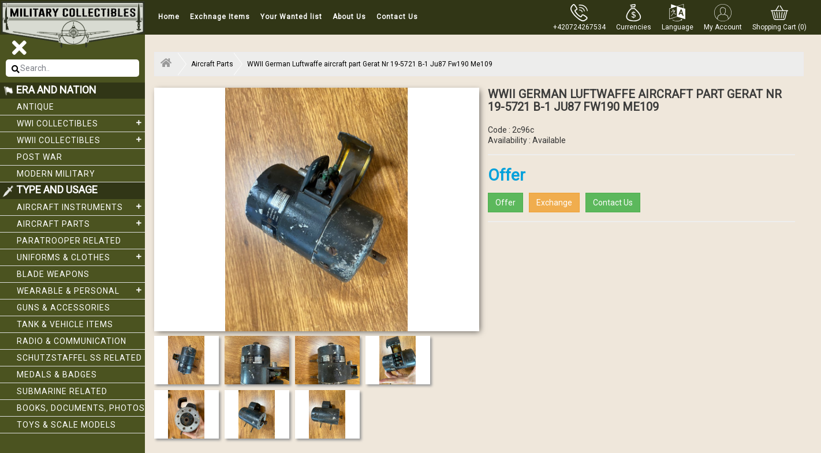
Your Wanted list (291, 17)
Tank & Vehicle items (65, 324)
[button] (633, 17)
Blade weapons (53, 274)
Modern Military (56, 173)
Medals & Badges (57, 374)
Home (169, 17)
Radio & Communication (71, 341)
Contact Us (397, 17)
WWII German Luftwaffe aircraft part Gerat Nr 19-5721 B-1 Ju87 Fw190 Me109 (369, 64)
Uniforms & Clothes (81, 257)
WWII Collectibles (81, 139)
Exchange (554, 202)
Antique (35, 106)
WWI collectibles (81, 123)
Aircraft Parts (81, 223)
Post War (39, 157)
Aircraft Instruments (81, 206)
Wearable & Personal (81, 290)
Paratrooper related (69, 240)
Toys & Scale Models (66, 424)
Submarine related (62, 391)
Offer (505, 202)
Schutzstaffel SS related (79, 357)
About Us (349, 17)
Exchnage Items (220, 17)
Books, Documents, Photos (81, 408)
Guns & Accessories (63, 307)
